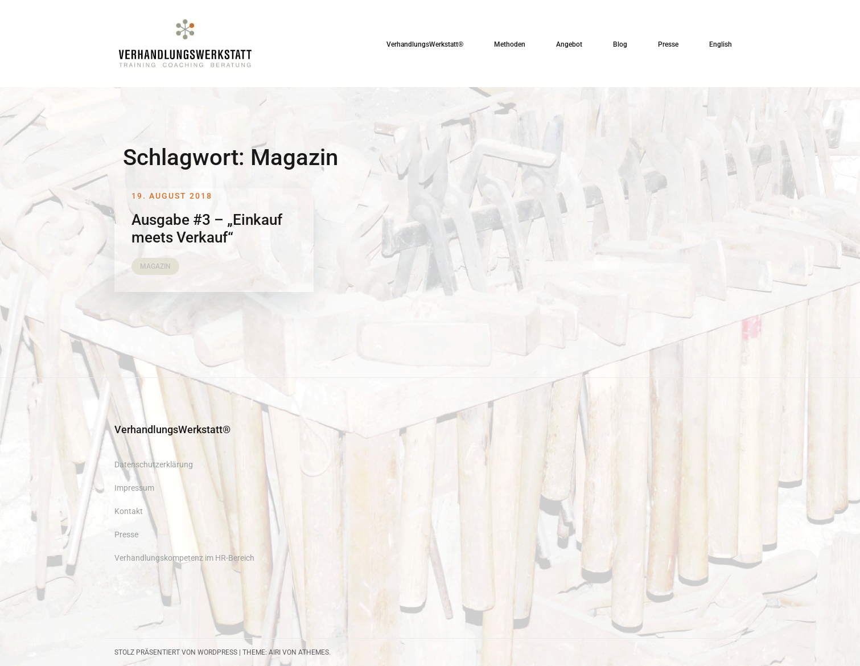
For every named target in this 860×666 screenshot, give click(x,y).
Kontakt (128, 511)
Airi (275, 652)
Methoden (509, 44)
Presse (668, 44)
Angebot (569, 44)
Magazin (155, 266)
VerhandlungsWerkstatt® (424, 44)
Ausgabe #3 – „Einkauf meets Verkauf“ (206, 228)
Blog (620, 44)
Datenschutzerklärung (153, 464)
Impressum (134, 487)
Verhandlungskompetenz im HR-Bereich (184, 557)
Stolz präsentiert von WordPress (175, 652)
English (720, 44)
